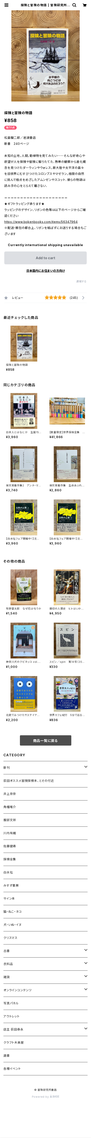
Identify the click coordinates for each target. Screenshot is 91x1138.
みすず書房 (11, 885)
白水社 (8, 872)
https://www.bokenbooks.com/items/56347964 (41, 222)
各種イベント (12, 1068)
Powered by (45, 1096)
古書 (6, 951)
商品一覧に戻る (45, 740)
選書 (6, 1055)
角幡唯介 (9, 807)
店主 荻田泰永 (13, 1029)
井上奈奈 (9, 794)
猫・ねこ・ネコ (12, 911)
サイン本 (9, 898)
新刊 (6, 767)
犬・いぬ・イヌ (12, 924)
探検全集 (9, 859)
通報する (81, 281)
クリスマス (10, 938)
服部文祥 (9, 820)
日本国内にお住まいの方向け (45, 270)
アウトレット (11, 1016)
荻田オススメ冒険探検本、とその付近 (28, 780)
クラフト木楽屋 (13, 1042)
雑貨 (6, 977)
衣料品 (8, 964)
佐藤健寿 (9, 846)
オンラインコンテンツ (17, 990)
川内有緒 (9, 833)
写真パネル (11, 1003)
